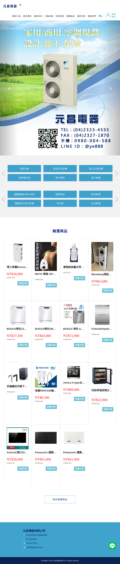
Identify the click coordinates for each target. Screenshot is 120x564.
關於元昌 (16, 16)
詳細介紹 (23, 283)
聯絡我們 (92, 16)
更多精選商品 (60, 499)
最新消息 (81, 16)
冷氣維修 (49, 16)
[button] (9, 87)
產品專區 (27, 16)
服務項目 (38, 16)
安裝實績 (60, 16)
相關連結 (70, 16)
